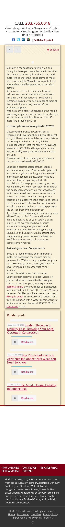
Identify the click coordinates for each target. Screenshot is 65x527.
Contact (27, 471)
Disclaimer (23, 514)
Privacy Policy (50, 514)
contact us (12, 306)
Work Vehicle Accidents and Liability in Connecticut (31, 387)
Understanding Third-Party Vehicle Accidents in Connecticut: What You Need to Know (31, 358)
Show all (52, 49)
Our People (29, 467)
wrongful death (15, 296)
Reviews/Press (10, 471)
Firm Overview (10, 467)
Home (11, 514)
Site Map (36, 514)
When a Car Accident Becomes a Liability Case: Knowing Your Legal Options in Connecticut (30, 328)
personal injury (15, 286)
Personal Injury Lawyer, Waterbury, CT (34, 517)
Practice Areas (49, 467)
